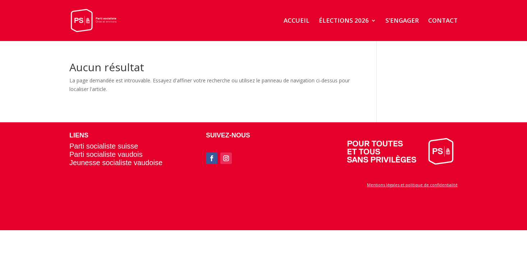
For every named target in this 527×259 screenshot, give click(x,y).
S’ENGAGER (402, 21)
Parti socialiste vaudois (105, 154)
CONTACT (443, 21)
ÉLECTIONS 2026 (344, 21)
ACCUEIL (297, 21)
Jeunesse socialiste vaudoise (115, 163)
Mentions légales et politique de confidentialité (412, 184)
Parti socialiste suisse (103, 146)
